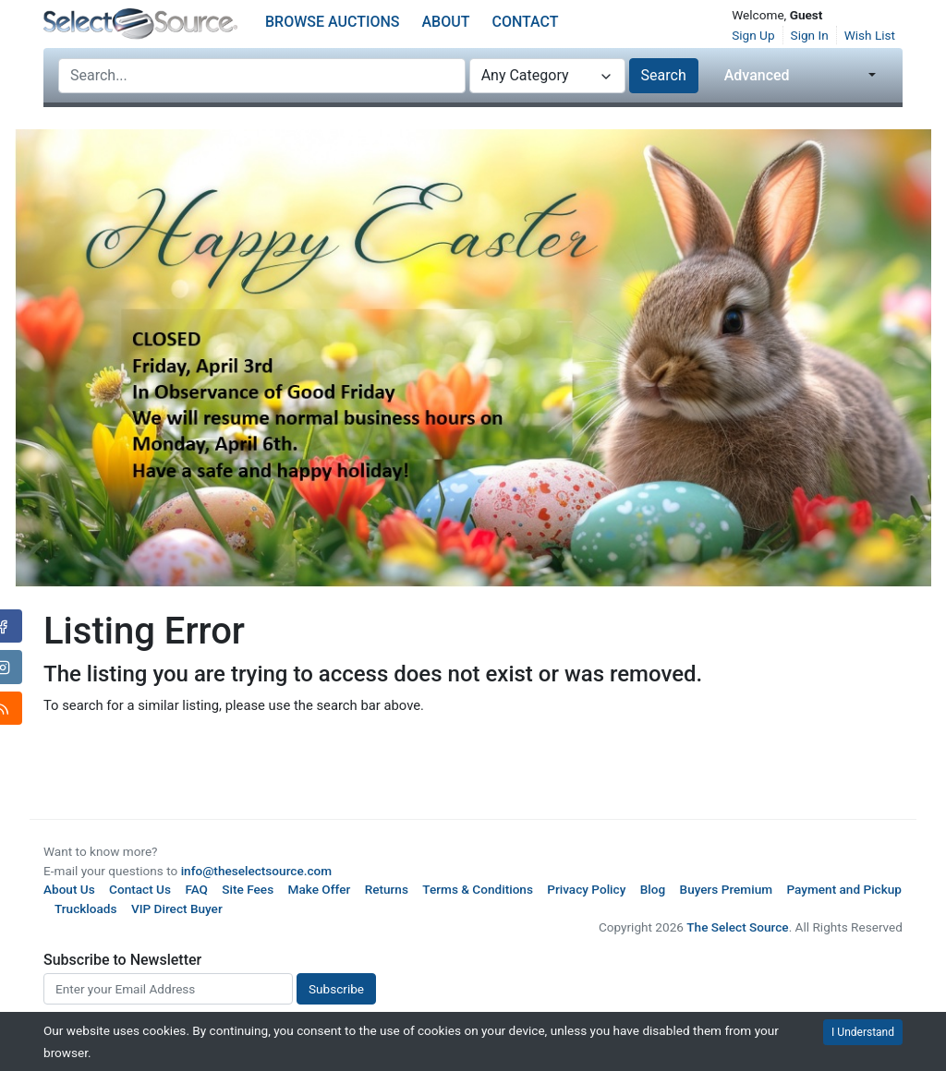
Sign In (810, 35)
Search (663, 75)
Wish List (869, 35)
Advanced (757, 75)
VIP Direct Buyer (177, 908)
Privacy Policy (586, 889)
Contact (524, 21)
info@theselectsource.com (257, 870)
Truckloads (86, 908)
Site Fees (247, 889)
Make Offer (319, 889)
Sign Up (753, 35)
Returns (386, 889)
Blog (652, 889)
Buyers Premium (726, 889)
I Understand (862, 1032)
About (446, 21)
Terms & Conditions (477, 889)
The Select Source (737, 927)
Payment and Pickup (844, 889)
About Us (69, 889)
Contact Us (140, 889)
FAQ (196, 889)
